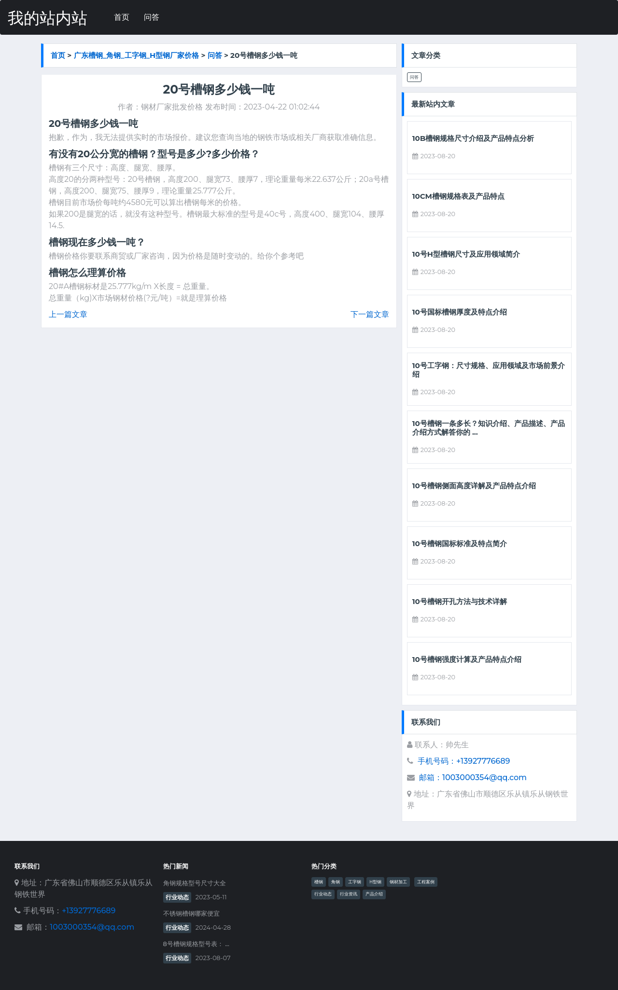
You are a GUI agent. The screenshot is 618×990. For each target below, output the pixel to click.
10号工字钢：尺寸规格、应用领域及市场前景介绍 (488, 370)
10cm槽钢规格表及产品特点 (458, 196)
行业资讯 (348, 894)
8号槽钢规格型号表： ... (196, 944)
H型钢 (375, 882)
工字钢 (354, 882)
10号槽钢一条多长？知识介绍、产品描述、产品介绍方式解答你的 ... (488, 428)
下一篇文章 (370, 314)
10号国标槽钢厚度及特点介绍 (459, 312)
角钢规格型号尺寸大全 (194, 883)
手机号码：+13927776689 (464, 761)
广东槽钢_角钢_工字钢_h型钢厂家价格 (136, 55)
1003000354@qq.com (92, 927)
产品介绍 (374, 894)
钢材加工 (398, 882)
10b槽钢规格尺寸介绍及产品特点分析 (473, 138)
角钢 (335, 882)
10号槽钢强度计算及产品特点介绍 (466, 659)
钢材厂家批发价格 (172, 106)
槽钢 (318, 882)
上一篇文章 (68, 314)
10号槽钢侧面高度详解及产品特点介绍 (474, 485)
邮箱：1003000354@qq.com (473, 777)
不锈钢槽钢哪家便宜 (191, 913)
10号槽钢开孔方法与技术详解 (459, 601)
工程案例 (426, 882)
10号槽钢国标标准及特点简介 (459, 543)
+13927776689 (88, 910)
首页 (121, 17)
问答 (151, 17)
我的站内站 (47, 18)
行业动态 (177, 897)
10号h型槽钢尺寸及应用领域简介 (466, 254)
